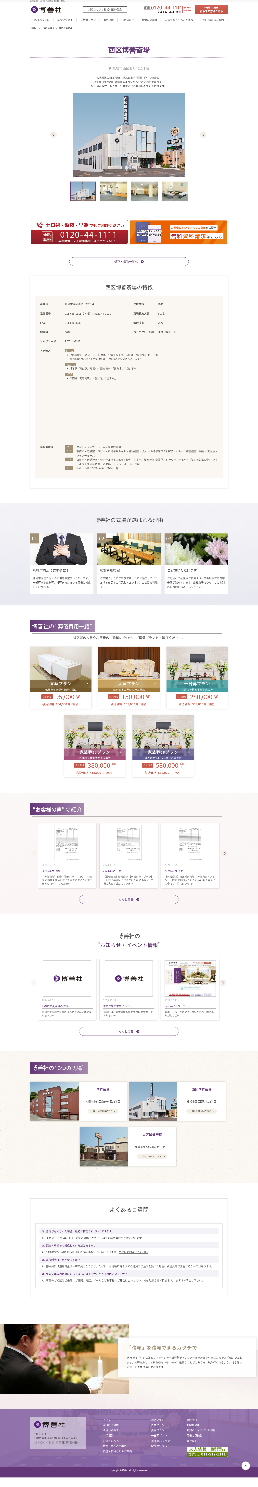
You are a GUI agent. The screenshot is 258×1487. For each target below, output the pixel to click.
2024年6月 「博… (113, 875)
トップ (107, 1424)
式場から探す (65, 22)
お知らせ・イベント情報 (177, 22)
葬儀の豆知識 (147, 22)
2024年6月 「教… (52, 875)
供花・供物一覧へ (129, 265)
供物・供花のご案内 (211, 22)
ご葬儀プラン (87, 22)
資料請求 (192, 1424)
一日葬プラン (159, 1440)
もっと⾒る (129, 903)
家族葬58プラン (160, 1450)
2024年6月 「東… (175, 875)
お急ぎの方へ (111, 1445)
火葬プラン (157, 1434)
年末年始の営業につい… (117, 1010)
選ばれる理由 (42, 22)
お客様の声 (125, 22)
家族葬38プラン (160, 1445)
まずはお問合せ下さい (188, 1285)
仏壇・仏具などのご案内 (117, 1455)
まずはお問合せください (133, 1256)
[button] (203, 139)
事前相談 (107, 22)
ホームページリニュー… (179, 1010)
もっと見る (129, 1035)
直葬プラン (157, 1429)
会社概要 (192, 1445)
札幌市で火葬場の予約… (56, 1010)
